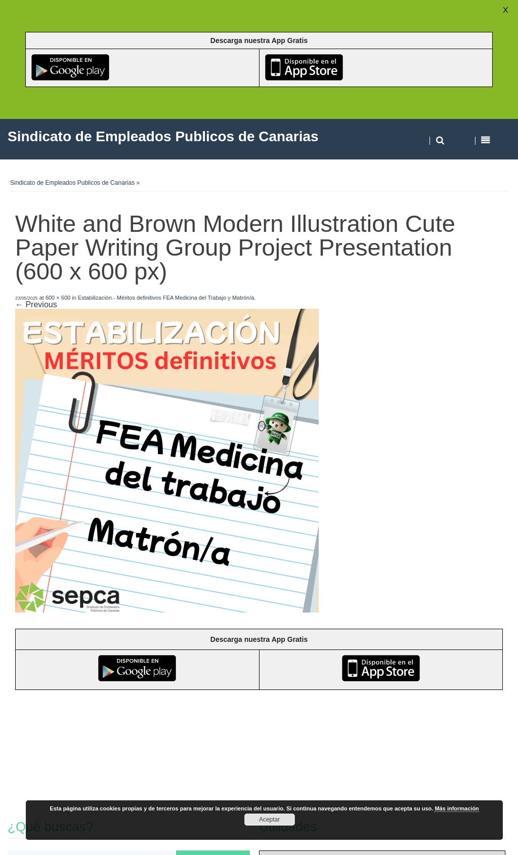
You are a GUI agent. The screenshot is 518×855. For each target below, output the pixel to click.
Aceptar (269, 819)
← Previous (36, 304)
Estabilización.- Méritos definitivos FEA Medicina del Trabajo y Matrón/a (166, 298)
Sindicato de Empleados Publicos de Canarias (72, 182)
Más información (457, 808)
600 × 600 (58, 298)
